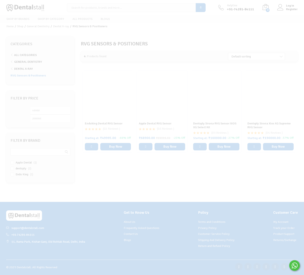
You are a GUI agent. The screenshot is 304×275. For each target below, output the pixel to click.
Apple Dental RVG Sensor (155, 123)
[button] (145, 146)
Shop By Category (51, 19)
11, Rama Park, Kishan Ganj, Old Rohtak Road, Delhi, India (45, 242)
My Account (280, 222)
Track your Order (284, 228)
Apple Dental (24, 162)
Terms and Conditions (211, 222)
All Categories (25, 55)
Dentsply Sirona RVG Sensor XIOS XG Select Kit (214, 125)
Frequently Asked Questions (141, 228)
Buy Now (115, 146)
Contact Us (131, 234)
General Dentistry (28, 62)
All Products (82, 19)
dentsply (21, 168)
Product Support (283, 234)
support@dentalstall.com (25, 228)
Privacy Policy (207, 228)
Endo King (22, 174)
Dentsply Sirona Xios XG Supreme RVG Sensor (269, 125)
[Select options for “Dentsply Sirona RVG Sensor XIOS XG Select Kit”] (199, 146)
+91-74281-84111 (20, 235)
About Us (129, 222)
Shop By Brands (17, 19)
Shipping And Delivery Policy (216, 240)
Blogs (105, 19)
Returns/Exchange (284, 240)
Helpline (232, 5)
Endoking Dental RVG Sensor (103, 123)
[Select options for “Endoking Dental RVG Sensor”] (91, 146)
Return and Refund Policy (214, 246)
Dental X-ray (23, 69)
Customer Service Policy (214, 234)
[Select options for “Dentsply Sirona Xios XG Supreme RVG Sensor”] (254, 146)
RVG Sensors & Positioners (28, 75)
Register (292, 9)
